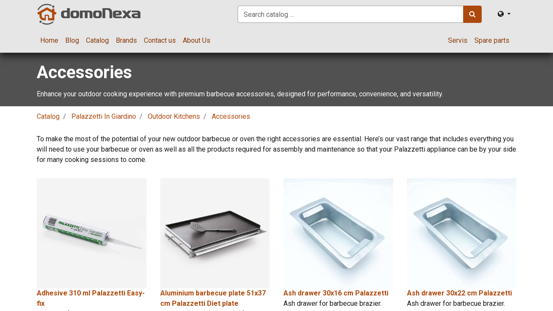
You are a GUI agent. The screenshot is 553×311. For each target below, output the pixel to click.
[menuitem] (49, 40)
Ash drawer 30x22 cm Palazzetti (459, 293)
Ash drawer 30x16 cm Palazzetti (335, 293)
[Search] (472, 14)
